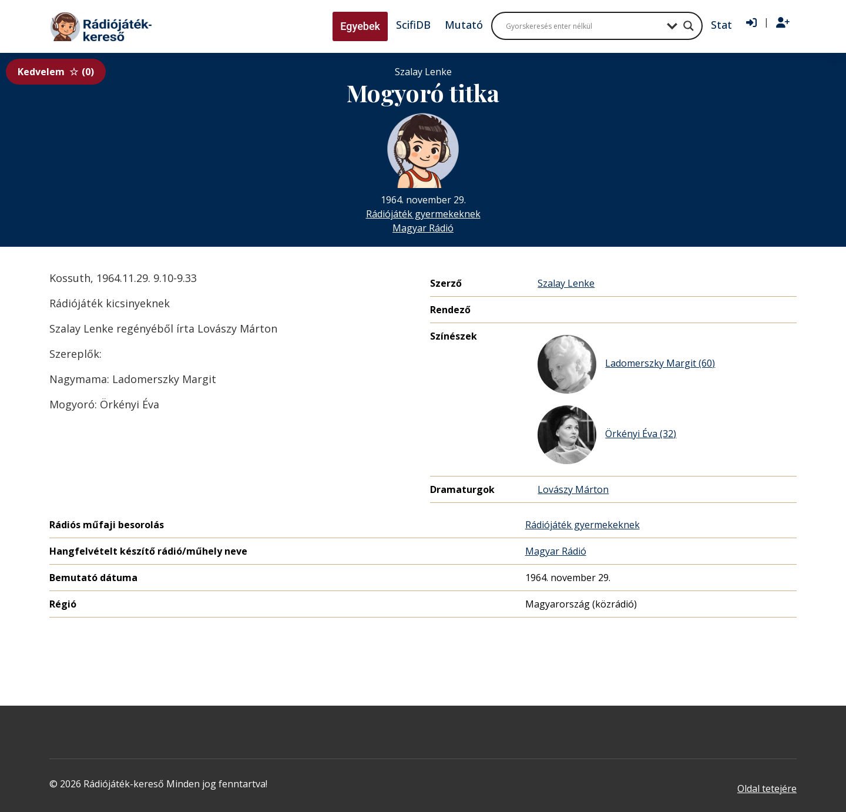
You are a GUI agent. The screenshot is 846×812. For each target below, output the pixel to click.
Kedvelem (56, 72)
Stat (721, 25)
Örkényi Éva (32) (607, 434)
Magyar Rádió (423, 228)
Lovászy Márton (573, 489)
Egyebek (360, 26)
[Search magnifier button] (688, 26)
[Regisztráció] (782, 23)
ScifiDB (413, 25)
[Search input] (583, 26)
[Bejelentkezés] (751, 23)
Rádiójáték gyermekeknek (423, 213)
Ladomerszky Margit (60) (626, 364)
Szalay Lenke (566, 283)
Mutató (464, 25)
